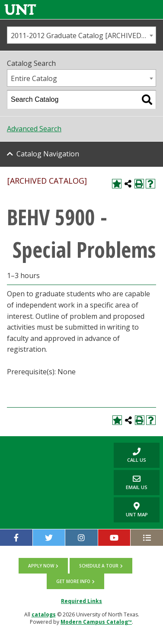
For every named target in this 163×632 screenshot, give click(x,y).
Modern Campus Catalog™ (96, 622)
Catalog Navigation (47, 154)
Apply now (41, 566)
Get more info (73, 581)
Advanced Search (34, 128)
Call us (130, 455)
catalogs (44, 614)
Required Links (81, 601)
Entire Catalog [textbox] (34, 78)
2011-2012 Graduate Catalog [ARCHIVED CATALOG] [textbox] (83, 35)
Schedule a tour (98, 566)
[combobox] (81, 35)
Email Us (130, 482)
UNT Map (137, 510)
